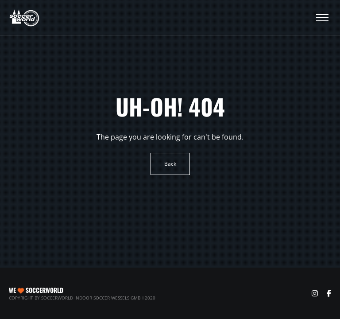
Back (170, 163)
